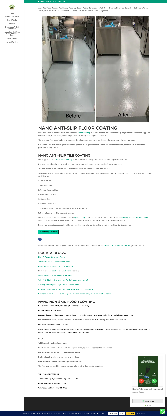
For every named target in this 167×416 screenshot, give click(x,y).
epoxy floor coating (64, 160)
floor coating (84, 133)
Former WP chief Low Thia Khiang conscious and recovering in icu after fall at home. (74, 294)
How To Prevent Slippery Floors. (52, 257)
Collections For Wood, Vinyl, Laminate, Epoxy (12, 33)
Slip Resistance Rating (61, 271)
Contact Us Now (12, 42)
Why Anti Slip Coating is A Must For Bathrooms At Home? (63, 280)
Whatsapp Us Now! (48, 232)
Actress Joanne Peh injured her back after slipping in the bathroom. (67, 289)
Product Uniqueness (12, 17)
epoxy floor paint (81, 218)
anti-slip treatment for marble (117, 246)
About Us (12, 24)
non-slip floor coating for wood (134, 218)
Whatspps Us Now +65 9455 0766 (52, 388)
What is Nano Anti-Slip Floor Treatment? (55, 275)
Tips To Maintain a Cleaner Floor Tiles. (54, 262)
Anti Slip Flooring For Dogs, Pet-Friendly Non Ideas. (60, 285)
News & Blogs (12, 39)
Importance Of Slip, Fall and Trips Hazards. (56, 266)
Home (12, 13)
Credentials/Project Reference (12, 28)
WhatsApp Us (148, 401)
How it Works (12, 20)
